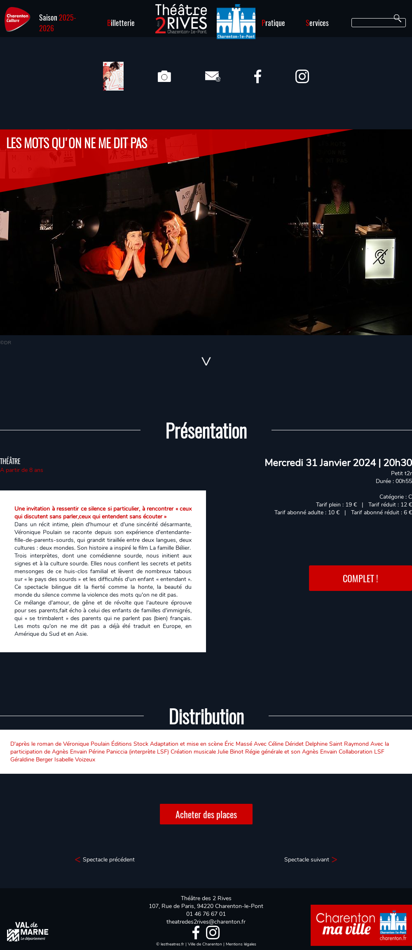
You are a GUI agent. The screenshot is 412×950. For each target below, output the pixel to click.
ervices (317, 22)
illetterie (121, 22)
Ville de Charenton (205, 944)
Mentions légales (241, 944)
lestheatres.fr (172, 944)
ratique (273, 22)
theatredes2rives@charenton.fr (206, 922)
